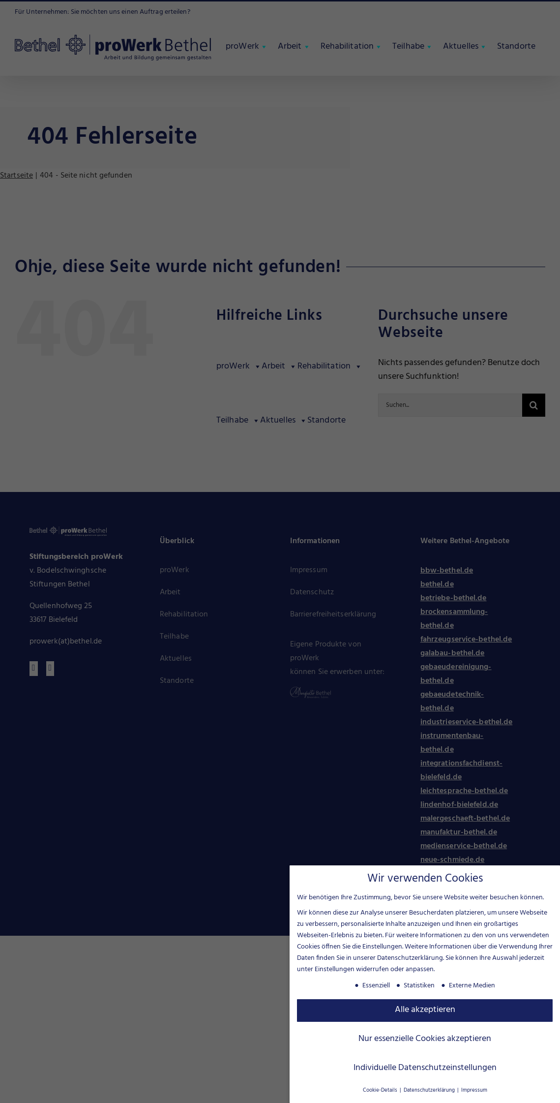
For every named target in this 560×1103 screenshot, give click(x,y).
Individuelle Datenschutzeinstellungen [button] (425, 1066)
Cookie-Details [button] (381, 1088)
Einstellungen (334, 967)
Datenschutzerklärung (410, 956)
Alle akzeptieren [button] (425, 1008)
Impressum (474, 1088)
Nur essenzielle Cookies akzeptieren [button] (424, 1037)
